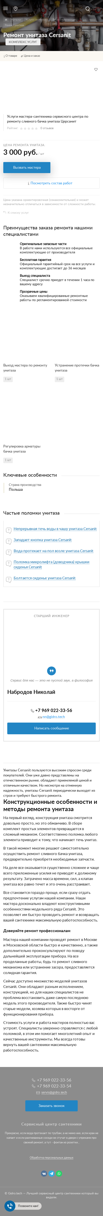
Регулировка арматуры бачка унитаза (21, 449)
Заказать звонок (51, 1106)
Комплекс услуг (23, 42)
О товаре (11, 56)
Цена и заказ (32, 56)
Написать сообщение (51, 728)
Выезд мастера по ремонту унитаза (25, 368)
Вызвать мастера (27, 167)
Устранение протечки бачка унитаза (77, 368)
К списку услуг (18, 212)
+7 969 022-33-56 (53, 710)
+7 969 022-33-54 (54, 1086)
